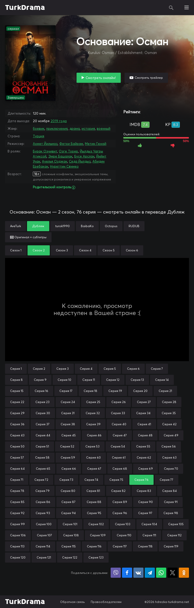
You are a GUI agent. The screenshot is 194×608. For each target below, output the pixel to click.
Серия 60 (93, 457)
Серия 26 (118, 402)
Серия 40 (119, 424)
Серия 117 (120, 546)
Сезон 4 (85, 250)
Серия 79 (42, 491)
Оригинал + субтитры (28, 237)
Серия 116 (94, 546)
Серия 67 (94, 468)
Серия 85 (17, 502)
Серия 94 (68, 513)
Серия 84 (169, 491)
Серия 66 (68, 468)
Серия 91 (171, 502)
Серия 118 (145, 546)
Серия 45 (68, 435)
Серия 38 (68, 424)
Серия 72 (41, 480)
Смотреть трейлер (149, 78)
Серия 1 (16, 369)
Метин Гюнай (95, 144)
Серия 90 (145, 502)
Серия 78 (17, 491)
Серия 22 (17, 402)
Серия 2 (39, 369)
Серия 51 (42, 446)
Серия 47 (120, 435)
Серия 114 (43, 546)
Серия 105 (176, 524)
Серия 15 (16, 391)
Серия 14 (162, 380)
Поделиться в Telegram (150, 573)
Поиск (171, 7)
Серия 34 (143, 413)
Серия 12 (112, 380)
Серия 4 (86, 369)
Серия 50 (17, 446)
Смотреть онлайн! (101, 78)
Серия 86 (43, 502)
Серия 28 (169, 402)
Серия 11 (88, 380)
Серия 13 (137, 380)
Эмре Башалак (60, 156)
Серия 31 (68, 413)
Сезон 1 (15, 250)
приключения (57, 128)
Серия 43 (17, 435)
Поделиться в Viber (116, 573)
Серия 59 (68, 457)
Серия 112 (174, 535)
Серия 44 (43, 435)
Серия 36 (17, 424)
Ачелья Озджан (54, 161)
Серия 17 (65, 391)
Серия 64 (17, 468)
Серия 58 (42, 457)
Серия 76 (141, 480)
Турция (38, 136)
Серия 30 (43, 413)
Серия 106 (18, 535)
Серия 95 (94, 513)
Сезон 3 (62, 250)
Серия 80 (68, 491)
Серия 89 (119, 502)
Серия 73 (66, 480)
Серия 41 (144, 424)
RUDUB (134, 226)
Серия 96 (119, 513)
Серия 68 (119, 468)
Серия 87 (68, 502)
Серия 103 (122, 524)
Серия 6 (133, 369)
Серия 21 (165, 391)
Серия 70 (171, 468)
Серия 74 (91, 480)
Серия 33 (118, 413)
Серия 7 (157, 369)
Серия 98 (170, 513)
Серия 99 (17, 524)
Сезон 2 (39, 250)
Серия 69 (145, 468)
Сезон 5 (109, 250)
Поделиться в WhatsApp (161, 573)
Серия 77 (166, 480)
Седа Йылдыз (80, 161)
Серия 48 (145, 435)
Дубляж (38, 226)
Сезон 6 (132, 250)
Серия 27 (144, 402)
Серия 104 (149, 524)
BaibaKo (87, 226)
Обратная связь (72, 602)
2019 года (59, 121)
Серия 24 (68, 402)
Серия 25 (93, 402)
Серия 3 (62, 369)
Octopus (111, 226)
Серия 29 (17, 413)
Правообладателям (106, 602)
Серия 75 (116, 480)
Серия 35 (169, 413)
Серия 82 (118, 491)
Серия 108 (71, 535)
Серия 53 (92, 446)
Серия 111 (149, 535)
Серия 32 (93, 413)
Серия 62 (144, 457)
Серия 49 (171, 435)
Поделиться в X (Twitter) (172, 573)
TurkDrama (25, 7)
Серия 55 (143, 446)
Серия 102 (96, 524)
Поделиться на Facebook (127, 573)
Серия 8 (16, 380)
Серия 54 (118, 446)
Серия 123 (96, 557)
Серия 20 (140, 391)
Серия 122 (69, 557)
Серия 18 (90, 391)
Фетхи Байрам (71, 144)
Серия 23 (42, 402)
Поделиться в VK (138, 573)
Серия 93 (43, 513)
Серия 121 (44, 557)
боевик (38, 128)
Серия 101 (70, 524)
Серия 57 (17, 457)
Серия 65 (43, 468)
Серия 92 (17, 513)
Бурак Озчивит (45, 151)
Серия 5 (110, 369)
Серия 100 (44, 524)
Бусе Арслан (84, 156)
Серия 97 (145, 513)
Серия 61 (119, 457)
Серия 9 (40, 380)
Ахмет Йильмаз (45, 144)
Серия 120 (18, 557)
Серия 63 (169, 457)
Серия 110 (124, 535)
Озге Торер (68, 151)
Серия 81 (93, 491)
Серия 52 (67, 446)
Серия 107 (44, 535)
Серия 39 (93, 424)
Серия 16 (41, 391)
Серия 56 (168, 446)
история (88, 128)
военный (103, 128)
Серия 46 (94, 435)
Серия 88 (94, 502)
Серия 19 (115, 391)
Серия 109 (98, 535)
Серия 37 (43, 424)
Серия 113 (17, 546)
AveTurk (15, 226)
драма (74, 128)
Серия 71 (16, 480)
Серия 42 (169, 424)
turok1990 (62, 226)
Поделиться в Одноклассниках (184, 573)
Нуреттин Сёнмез (64, 166)
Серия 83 (144, 491)
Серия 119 (171, 546)
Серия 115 (68, 546)
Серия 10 (64, 380)
